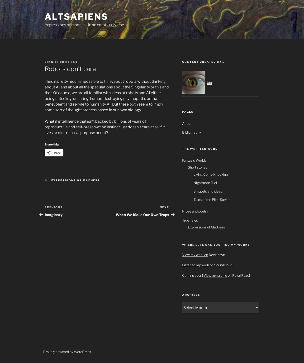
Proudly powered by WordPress (67, 352)
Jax (74, 62)
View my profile (215, 275)
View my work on (195, 255)
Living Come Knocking (211, 174)
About (186, 123)
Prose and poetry (195, 211)
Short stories (197, 167)
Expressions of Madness (75, 180)
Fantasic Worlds (194, 160)
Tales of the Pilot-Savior (212, 200)
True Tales (190, 220)
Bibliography (191, 132)
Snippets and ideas (208, 191)
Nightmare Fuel (205, 183)
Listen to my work (195, 265)
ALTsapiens (76, 16)
